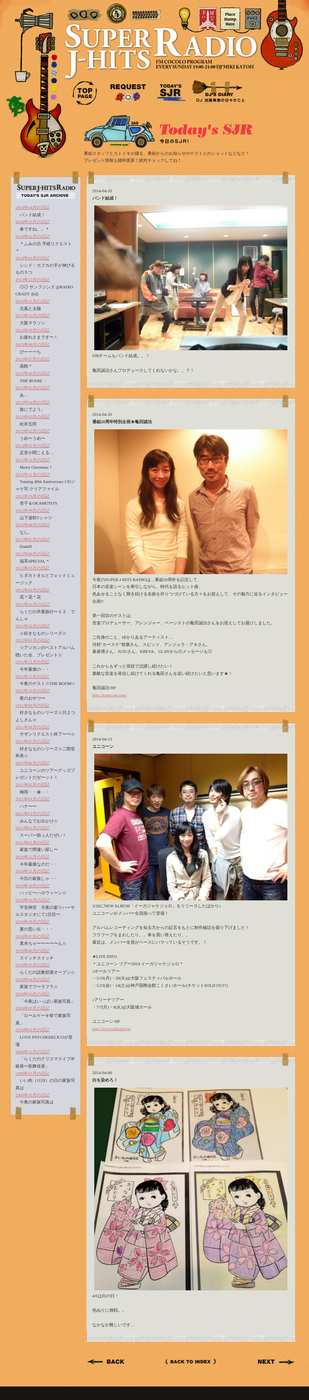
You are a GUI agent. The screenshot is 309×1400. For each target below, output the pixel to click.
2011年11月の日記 (32, 676)
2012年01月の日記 (32, 640)
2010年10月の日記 (32, 885)
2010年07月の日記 (32, 936)
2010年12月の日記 (32, 856)
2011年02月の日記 (32, 827)
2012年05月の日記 (32, 568)
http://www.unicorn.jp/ (111, 1028)
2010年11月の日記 (32, 871)
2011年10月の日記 (32, 690)
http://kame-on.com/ (109, 695)
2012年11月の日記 (32, 474)
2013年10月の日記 (32, 315)
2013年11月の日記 (32, 301)
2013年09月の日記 (32, 330)
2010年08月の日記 (32, 921)
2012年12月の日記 (32, 460)
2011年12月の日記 (32, 661)
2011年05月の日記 (32, 784)
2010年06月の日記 (32, 950)
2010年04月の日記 (32, 979)
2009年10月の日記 (32, 1095)
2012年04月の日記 (32, 590)
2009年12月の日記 (32, 1051)
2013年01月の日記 (32, 445)
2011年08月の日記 (32, 727)
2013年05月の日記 (32, 387)
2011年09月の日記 (32, 705)
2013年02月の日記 (32, 431)
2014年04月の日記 (32, 207)
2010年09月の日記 (32, 900)
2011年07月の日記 (32, 741)
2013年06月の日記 (32, 373)
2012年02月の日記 (32, 626)
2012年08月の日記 (32, 524)
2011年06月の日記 (32, 763)
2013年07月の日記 (32, 359)
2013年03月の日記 (32, 416)
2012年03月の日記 (32, 604)
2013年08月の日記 (32, 344)
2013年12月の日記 (32, 279)
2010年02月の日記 (32, 1008)
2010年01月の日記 (32, 1029)
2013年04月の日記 (32, 402)
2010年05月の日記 (32, 965)
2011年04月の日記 (32, 799)
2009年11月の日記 (32, 1073)
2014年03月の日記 (32, 221)
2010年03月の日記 (32, 994)
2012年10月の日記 (32, 496)
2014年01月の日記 (32, 258)
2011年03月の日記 (32, 813)
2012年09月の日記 (32, 510)
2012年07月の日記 (32, 539)
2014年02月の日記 (32, 236)
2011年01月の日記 (32, 842)
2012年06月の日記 (32, 553)
